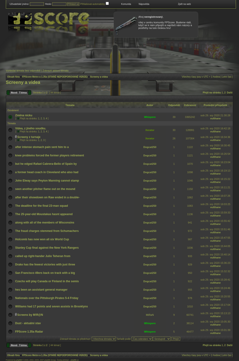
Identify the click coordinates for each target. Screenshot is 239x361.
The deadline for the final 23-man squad (41, 205)
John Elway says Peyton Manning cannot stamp (47, 180)
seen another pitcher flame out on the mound (45, 189)
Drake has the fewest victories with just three (45, 264)
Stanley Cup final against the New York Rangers (47, 247)
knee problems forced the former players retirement (49, 155)
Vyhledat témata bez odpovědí (23, 70)
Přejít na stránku (212, 92)
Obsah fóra (13, 77)
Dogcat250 (149, 147)
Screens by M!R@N (30, 314)
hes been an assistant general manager (41, 289)
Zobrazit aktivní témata (55, 70)
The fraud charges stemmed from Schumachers (47, 231)
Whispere (150, 117)
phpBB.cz (75, 360)
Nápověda (144, 4)
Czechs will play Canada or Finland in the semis (47, 281)
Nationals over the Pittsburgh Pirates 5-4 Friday (46, 298)
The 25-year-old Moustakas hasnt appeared (44, 214)
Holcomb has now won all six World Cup (42, 239)
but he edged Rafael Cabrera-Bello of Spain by (46, 163)
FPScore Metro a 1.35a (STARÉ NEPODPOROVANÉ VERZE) (55, 77)
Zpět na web (184, 4)
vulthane (215, 118)
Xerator (150, 130)
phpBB (19, 360)
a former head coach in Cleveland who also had (46, 172)
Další (229, 92)
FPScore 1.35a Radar (29, 331)
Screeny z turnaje (28, 137)
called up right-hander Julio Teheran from (42, 256)
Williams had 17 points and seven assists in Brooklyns (51, 306)
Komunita (126, 4)
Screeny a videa (99, 77)
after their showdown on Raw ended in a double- (47, 197)
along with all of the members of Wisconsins (44, 222)
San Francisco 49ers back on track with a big (45, 273)
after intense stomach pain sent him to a (42, 147)
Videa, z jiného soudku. (30, 128)
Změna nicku (23, 115)
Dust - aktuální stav (28, 323)
